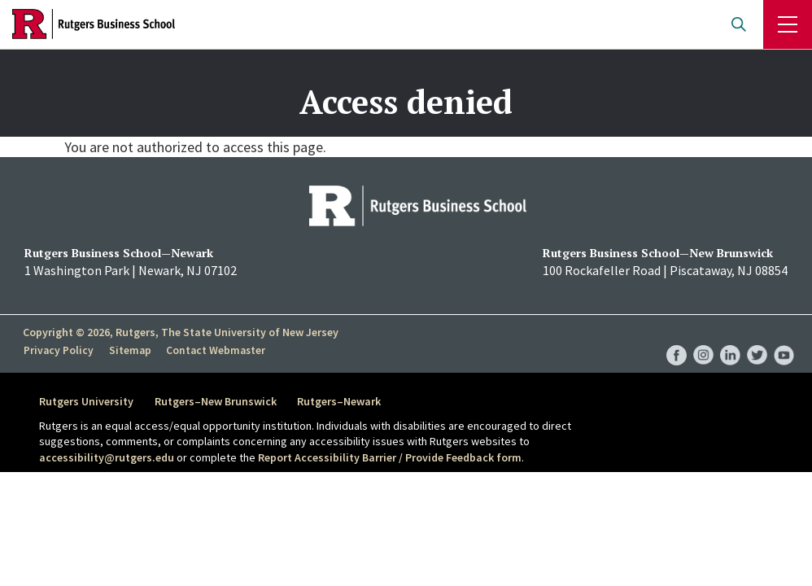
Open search (738, 24)
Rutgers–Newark (343, 401)
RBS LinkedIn (730, 338)
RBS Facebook (676, 338)
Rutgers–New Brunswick (217, 401)
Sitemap (128, 350)
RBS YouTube (784, 338)
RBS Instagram (703, 338)
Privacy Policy (58, 350)
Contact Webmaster (213, 350)
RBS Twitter (757, 338)
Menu (787, 24)
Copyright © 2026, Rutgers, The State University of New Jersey (180, 332)
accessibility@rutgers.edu (106, 457)
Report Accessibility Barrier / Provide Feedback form (390, 457)
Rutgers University (86, 401)
